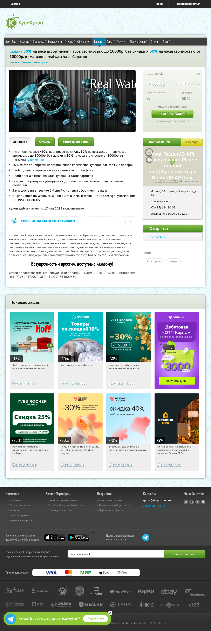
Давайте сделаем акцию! (63, 500)
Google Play (78, 537)
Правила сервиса (18, 515)
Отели (156, 41)
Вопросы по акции (76, 142)
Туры (111, 41)
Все (7, 41)
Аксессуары (154, 261)
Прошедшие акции (60, 510)
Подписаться (96, 618)
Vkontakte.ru (191, 502)
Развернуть (191, 142)
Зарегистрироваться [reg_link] (188, 4)
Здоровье (39, 41)
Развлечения (57, 41)
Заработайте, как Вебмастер (66, 505)
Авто (71, 41)
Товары (99, 41)
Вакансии (14, 510)
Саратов (15, 4)
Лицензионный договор (114, 505)
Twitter (197, 502)
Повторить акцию (172, 114)
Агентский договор (111, 500)
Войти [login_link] (159, 4)
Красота (25, 41)
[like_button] (194, 74)
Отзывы (44, 142)
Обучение (84, 41)
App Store (55, 537)
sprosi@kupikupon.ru (157, 500)
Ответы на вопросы (20, 520)
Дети (166, 41)
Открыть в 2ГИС (191, 181)
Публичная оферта (111, 510)
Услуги (122, 41)
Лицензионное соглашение (166, 182)
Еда (15, 41)
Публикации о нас (19, 505)
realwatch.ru (35, 159)
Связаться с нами (154, 506)
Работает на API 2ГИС (168, 180)
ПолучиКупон (139, 41)
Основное (20, 142)
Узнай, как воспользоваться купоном (48, 221)
